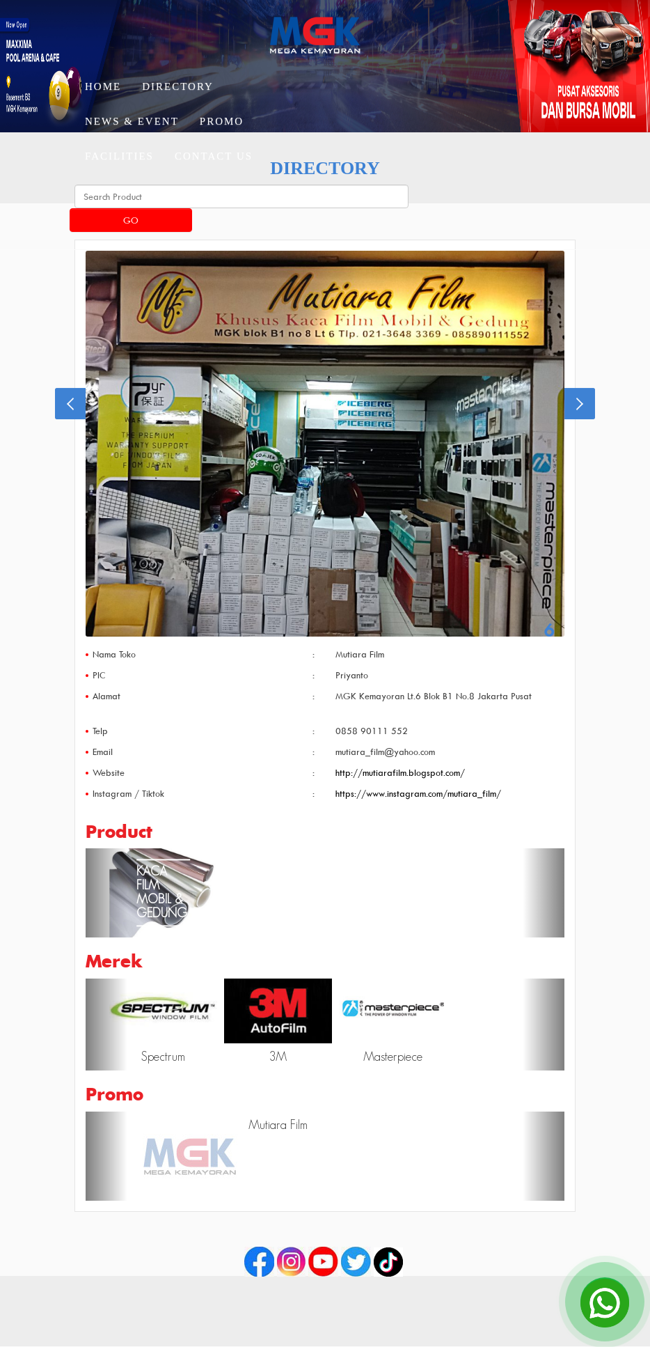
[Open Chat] (604, 1301)
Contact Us (214, 156)
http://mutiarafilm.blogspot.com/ (400, 772)
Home (103, 86)
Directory (178, 86)
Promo (222, 121)
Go (130, 220)
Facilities (119, 156)
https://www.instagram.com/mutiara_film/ (418, 793)
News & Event (132, 121)
